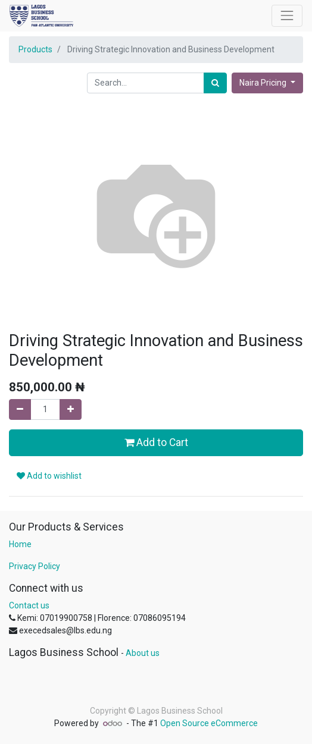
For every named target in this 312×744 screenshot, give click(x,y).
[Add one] (71, 409)
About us (143, 653)
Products (35, 49)
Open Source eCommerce (209, 723)
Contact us (29, 605)
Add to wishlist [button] (49, 476)
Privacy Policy (34, 566)
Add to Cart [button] (156, 442)
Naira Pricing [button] (263, 82)
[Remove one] (20, 409)
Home (20, 544)
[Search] (215, 83)
